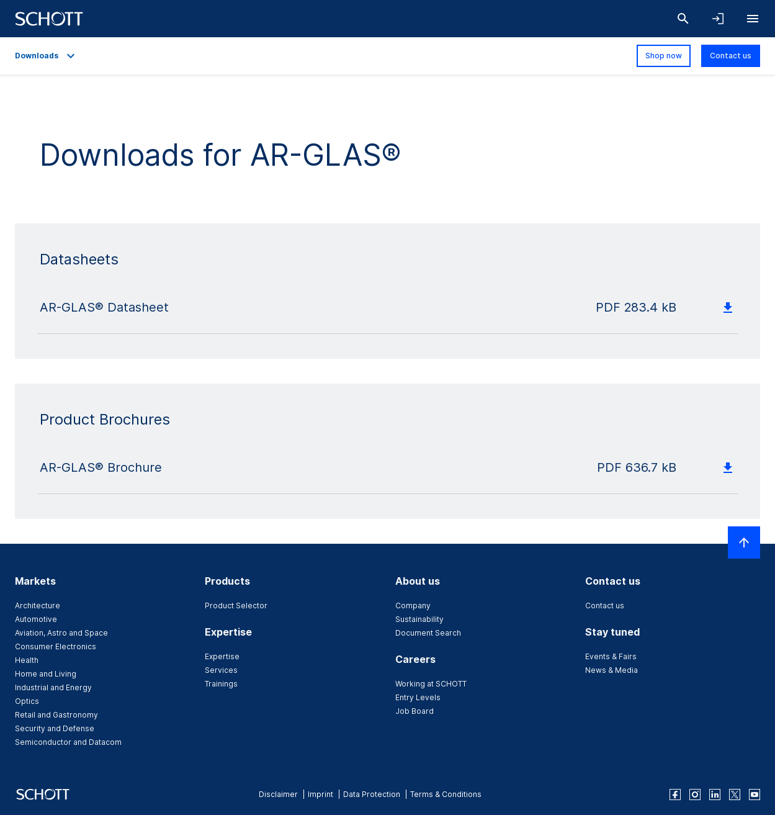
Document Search (428, 632)
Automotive (36, 619)
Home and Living (45, 673)
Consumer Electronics (55, 646)
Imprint (320, 794)
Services (221, 670)
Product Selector (236, 605)
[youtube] (754, 794)
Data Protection (371, 794)
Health (26, 660)
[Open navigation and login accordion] (717, 18)
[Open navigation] (752, 18)
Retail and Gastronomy (56, 714)
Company (413, 605)
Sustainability (419, 619)
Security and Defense (54, 728)
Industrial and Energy (53, 687)
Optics (27, 701)
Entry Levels (418, 697)
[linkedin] (714, 794)
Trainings (221, 683)
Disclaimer (278, 794)
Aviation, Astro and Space (61, 632)
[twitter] (734, 794)
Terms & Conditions (446, 794)
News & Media (611, 670)
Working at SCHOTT (431, 683)
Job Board (414, 711)
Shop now (663, 55)
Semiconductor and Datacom (68, 742)
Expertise (222, 656)
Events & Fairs (611, 656)
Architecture (37, 605)
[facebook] (675, 794)
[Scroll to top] (744, 542)
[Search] (683, 18)
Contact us (730, 55)
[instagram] (695, 794)
